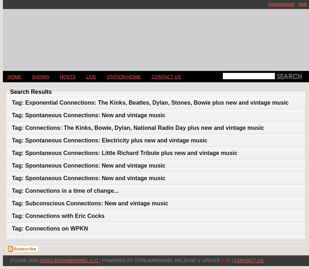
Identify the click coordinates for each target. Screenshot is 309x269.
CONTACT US (166, 76)
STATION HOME (124, 76)
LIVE (91, 76)
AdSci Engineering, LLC (69, 260)
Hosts (68, 76)
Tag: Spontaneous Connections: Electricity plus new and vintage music (109, 140)
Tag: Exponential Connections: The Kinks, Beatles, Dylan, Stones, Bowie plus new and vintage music (150, 103)
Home (14, 76)
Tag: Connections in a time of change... (65, 191)
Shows (40, 76)
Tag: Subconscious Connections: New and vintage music (90, 203)
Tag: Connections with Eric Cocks (58, 216)
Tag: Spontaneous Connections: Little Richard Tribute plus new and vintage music (124, 153)
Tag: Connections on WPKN (50, 228)
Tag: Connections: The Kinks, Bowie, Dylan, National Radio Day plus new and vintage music (138, 128)
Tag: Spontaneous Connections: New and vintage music (88, 115)
